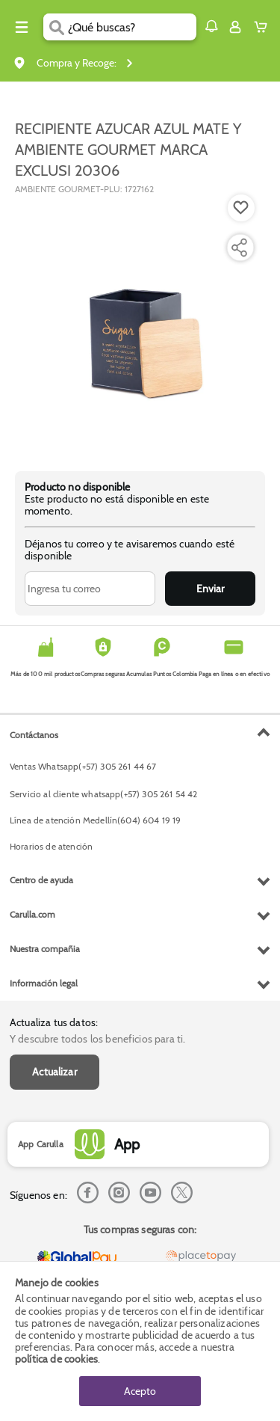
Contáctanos (34, 734)
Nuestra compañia (45, 948)
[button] (211, 26)
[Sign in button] (235, 27)
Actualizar (54, 1071)
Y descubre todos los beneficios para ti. (97, 1039)
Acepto (140, 1391)
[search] (132, 26)
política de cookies (56, 1359)
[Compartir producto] (239, 247)
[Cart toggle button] (264, 27)
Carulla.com (32, 914)
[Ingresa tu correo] (90, 588)
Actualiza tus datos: (54, 1022)
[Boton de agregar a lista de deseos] (241, 207)
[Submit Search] (55, 26)
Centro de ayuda (41, 880)
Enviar (210, 588)
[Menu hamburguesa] (21, 27)
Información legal (44, 983)
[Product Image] (139, 325)
